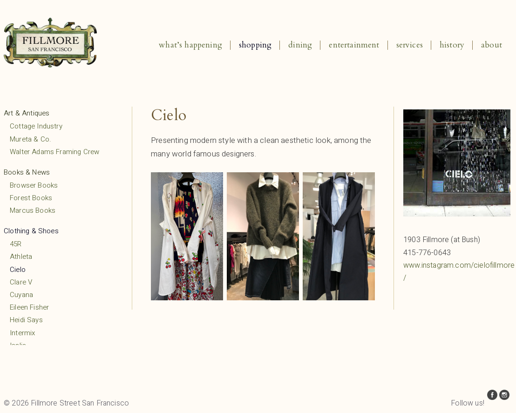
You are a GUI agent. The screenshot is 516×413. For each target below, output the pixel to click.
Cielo (18, 269)
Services (409, 45)
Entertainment (354, 45)
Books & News (27, 172)
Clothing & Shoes (31, 231)
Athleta (21, 256)
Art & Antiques (26, 113)
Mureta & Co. (30, 139)
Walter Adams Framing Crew (54, 152)
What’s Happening (190, 45)
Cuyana (21, 295)
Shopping (255, 45)
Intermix (22, 333)
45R (16, 244)
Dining (300, 45)
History (452, 45)
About (491, 45)
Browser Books (34, 185)
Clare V (21, 282)
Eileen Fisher (29, 307)
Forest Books (31, 198)
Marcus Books (32, 210)
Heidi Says (26, 320)
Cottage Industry (36, 126)
